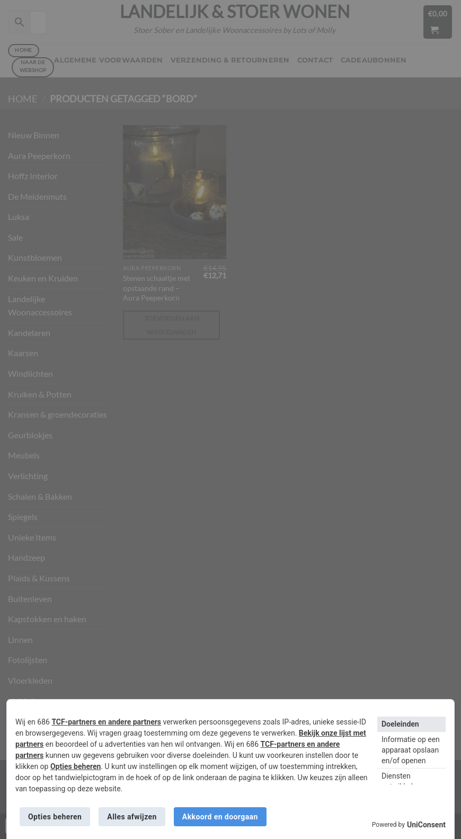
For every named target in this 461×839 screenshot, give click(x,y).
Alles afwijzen (131, 816)
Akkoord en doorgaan (220, 816)
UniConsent (426, 824)
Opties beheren (75, 766)
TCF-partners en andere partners (106, 722)
